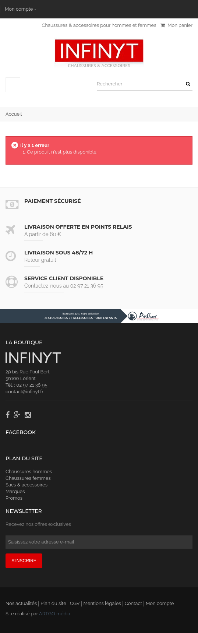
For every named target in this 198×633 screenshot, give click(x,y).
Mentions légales (102, 603)
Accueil (14, 114)
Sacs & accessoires (26, 485)
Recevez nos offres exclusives (38, 524)
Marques (15, 491)
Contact (133, 603)
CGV (75, 603)
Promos (14, 498)
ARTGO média (54, 613)
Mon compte (19, 9)
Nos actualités (21, 603)
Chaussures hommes (29, 471)
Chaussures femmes (28, 478)
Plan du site (53, 603)
